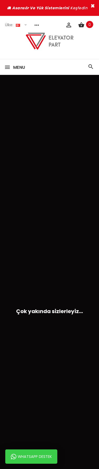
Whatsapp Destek (31, 456)
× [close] (93, 5)
